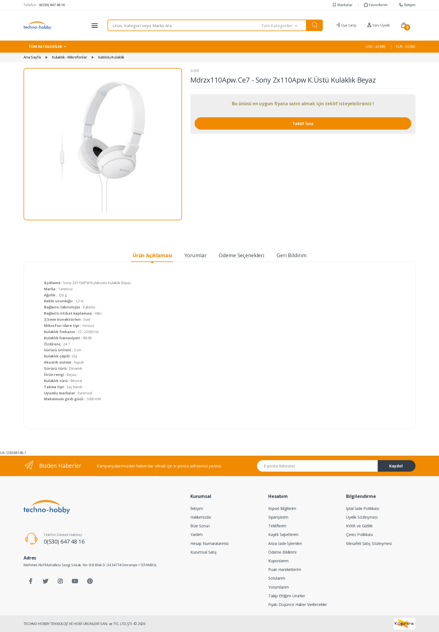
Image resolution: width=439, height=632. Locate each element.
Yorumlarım (278, 587)
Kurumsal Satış (203, 552)
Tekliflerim (277, 525)
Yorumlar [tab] (196, 255)
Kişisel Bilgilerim (282, 508)
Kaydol (396, 466)
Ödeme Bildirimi (282, 552)
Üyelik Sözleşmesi (362, 517)
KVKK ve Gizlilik (359, 525)
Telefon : (44, 4)
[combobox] (184, 25)
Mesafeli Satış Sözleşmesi (369, 543)
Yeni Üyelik (378, 25)
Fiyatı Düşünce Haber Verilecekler (297, 604)
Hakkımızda (200, 517)
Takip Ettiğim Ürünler (286, 595)
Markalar (342, 4)
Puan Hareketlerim (284, 569)
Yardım (196, 534)
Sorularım (276, 578)
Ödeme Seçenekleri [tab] (241, 255)
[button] (284, 25)
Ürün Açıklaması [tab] (152, 255)
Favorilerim (375, 4)
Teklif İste (303, 123)
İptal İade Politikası (362, 508)
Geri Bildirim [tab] (292, 255)
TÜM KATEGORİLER (45, 46)
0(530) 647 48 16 (64, 541)
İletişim (407, 4)
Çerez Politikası (359, 534)
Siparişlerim (278, 517)
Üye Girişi (346, 25)
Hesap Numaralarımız (209, 543)
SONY (194, 70)
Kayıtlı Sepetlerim (283, 534)
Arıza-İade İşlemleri (285, 543)
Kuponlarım (278, 560)
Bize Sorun (200, 525)
